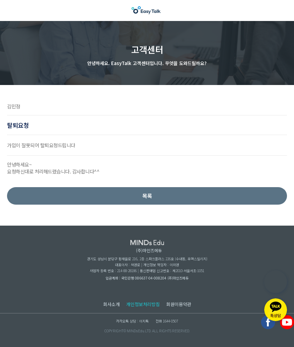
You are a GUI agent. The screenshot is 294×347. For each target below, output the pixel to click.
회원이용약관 (178, 304)
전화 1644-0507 (167, 321)
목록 (147, 195)
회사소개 (111, 304)
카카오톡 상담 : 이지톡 (132, 321)
